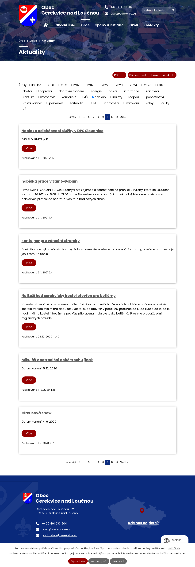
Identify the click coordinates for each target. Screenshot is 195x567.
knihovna (152, 91)
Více (29, 148)
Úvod (46, 25)
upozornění (111, 103)
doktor (27, 91)
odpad (134, 97)
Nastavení (118, 561)
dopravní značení (71, 91)
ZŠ (24, 109)
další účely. (174, 548)
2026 (161, 85)
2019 (64, 85)
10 (103, 117)
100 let (36, 85)
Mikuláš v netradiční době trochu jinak (57, 359)
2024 (133, 85)
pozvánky (56, 103)
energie (96, 91)
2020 (77, 85)
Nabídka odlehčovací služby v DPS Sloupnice (62, 130)
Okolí (133, 25)
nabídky (100, 97)
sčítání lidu (77, 103)
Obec (85, 25)
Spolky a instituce (109, 25)
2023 (119, 85)
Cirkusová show (36, 413)
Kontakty (151, 25)
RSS (119, 75)
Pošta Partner (32, 103)
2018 (51, 85)
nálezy (117, 97)
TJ (94, 103)
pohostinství (155, 97)
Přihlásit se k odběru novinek (152, 75)
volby (149, 103)
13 (117, 117)
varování (132, 103)
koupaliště (69, 97)
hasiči (113, 91)
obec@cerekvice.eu (56, 529)
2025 (147, 85)
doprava (45, 91)
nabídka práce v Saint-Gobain (50, 181)
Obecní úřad (65, 25)
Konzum (28, 97)
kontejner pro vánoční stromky (51, 240)
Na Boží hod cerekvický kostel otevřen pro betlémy (69, 295)
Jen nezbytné (98, 561)
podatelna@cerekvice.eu (59, 535)
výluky (165, 103)
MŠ (86, 97)
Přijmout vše (78, 561)
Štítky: (23, 85)
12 (112, 117)
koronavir (48, 97)
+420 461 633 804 (54, 523)
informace (131, 91)
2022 (105, 85)
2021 (91, 85)
